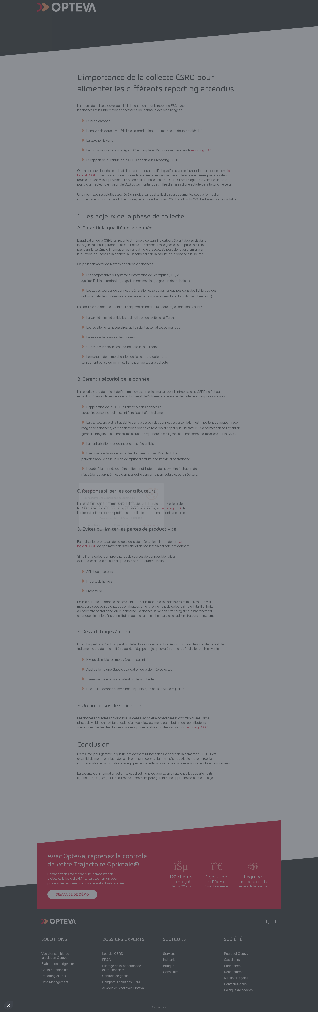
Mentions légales (236, 978)
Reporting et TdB (53, 976)
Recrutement (233, 972)
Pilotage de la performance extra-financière (121, 968)
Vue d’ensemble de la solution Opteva (55, 955)
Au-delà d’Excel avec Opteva (123, 988)
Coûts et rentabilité (54, 970)
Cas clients (232, 959)
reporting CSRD (197, 727)
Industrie (169, 959)
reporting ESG (171, 508)
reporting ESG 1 (202, 150)
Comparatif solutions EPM (121, 982)
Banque (168, 966)
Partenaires (232, 966)
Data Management (54, 982)
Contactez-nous (235, 984)
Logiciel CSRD (112, 953)
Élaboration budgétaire (57, 964)
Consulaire (170, 972)
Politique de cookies (238, 990)
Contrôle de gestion (116, 976)
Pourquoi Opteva (236, 953)
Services (169, 953)
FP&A (106, 959)
